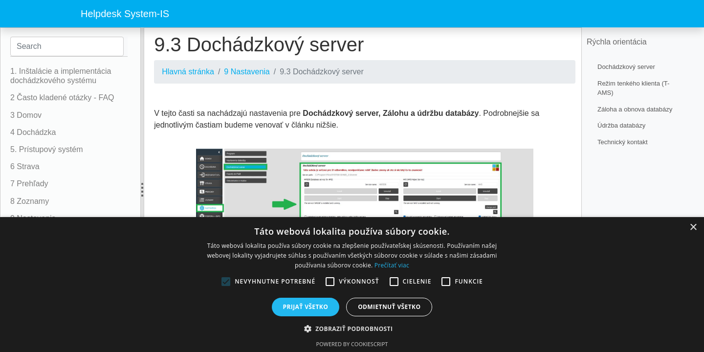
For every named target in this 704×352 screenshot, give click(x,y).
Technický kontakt (622, 142)
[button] (352, 328)
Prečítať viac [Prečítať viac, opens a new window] (391, 265)
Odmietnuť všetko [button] (389, 307)
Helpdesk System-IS (125, 13)
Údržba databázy (621, 125)
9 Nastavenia (246, 71)
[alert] (352, 284)
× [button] (693, 227)
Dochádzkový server (626, 66)
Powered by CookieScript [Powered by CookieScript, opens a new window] (352, 344)
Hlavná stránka (188, 71)
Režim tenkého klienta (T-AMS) (633, 88)
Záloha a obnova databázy (634, 109)
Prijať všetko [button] (306, 307)
